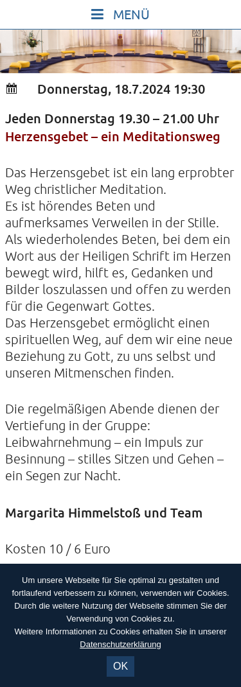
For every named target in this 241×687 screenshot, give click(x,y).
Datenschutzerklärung (120, 644)
